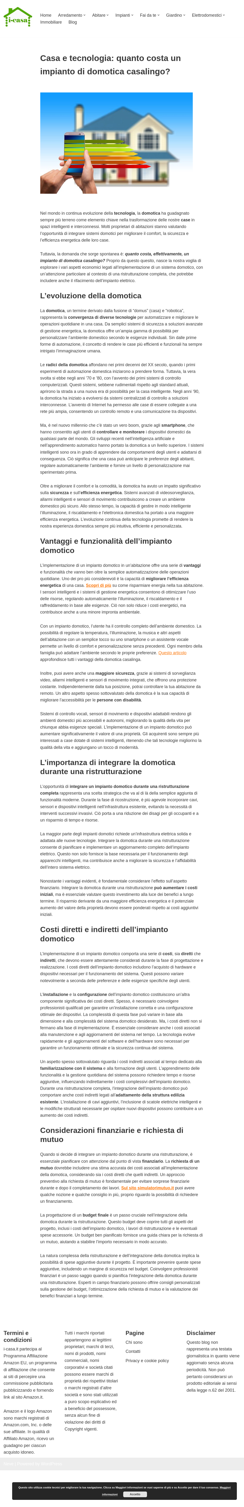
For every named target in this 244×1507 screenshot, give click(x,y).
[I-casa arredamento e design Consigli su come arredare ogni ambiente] (18, 18)
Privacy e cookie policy (147, 1397)
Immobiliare (51, 22)
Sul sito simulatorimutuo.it (150, 1222)
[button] (85, 15)
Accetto (135, 1494)
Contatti (133, 1388)
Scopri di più (123, 600)
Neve (9, 1500)
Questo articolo (186, 669)
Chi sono (134, 1378)
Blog (73, 22)
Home (46, 15)
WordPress (51, 1500)
